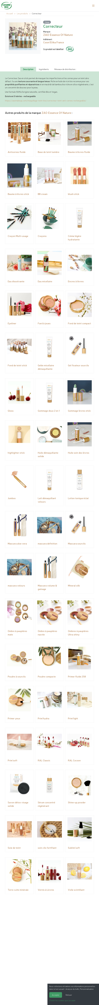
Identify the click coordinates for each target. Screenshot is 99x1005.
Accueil (9, 13)
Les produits (22, 13)
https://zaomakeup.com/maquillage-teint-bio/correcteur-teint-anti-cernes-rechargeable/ (45, 100)
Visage (47, 22)
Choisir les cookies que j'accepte (62, 1000)
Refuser (69, 995)
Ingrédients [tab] (44, 69)
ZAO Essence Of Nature (56, 112)
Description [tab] (28, 69)
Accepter (55, 995)
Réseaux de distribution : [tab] (65, 69)
